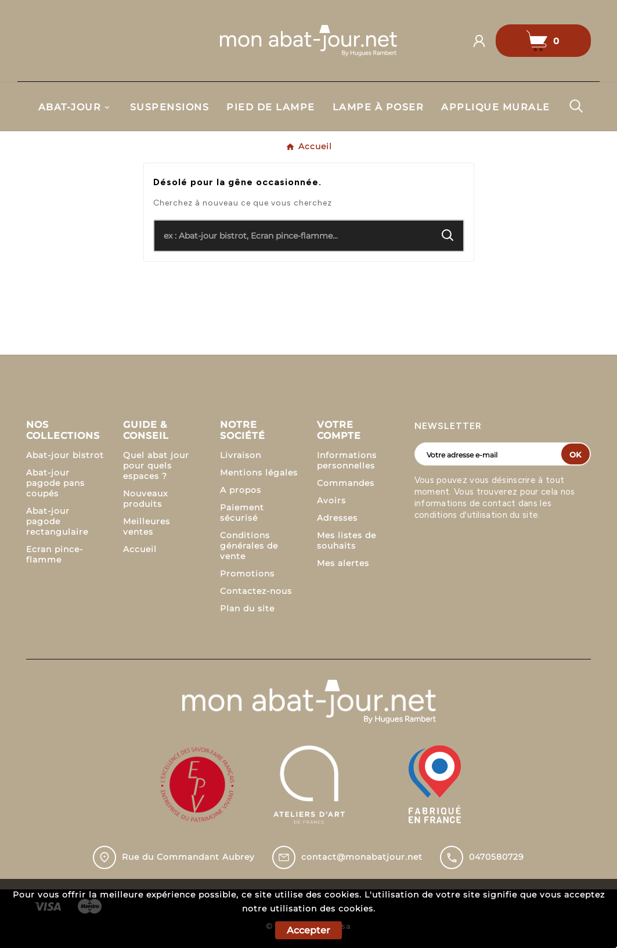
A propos (240, 490)
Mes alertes (343, 563)
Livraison (240, 455)
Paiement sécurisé (242, 512)
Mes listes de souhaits (346, 540)
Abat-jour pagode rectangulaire (57, 521)
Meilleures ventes (146, 526)
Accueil (140, 549)
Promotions (247, 573)
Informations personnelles (347, 460)
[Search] (448, 235)
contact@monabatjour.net (362, 857)
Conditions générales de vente (249, 545)
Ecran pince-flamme (54, 554)
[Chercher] (293, 236)
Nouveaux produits (145, 498)
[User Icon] (483, 41)
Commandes (345, 483)
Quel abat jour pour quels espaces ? (156, 465)
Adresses (337, 518)
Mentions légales (259, 472)
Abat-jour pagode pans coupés (55, 483)
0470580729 (496, 857)
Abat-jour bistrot (65, 455)
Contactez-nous (256, 591)
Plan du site (247, 608)
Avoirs (331, 500)
